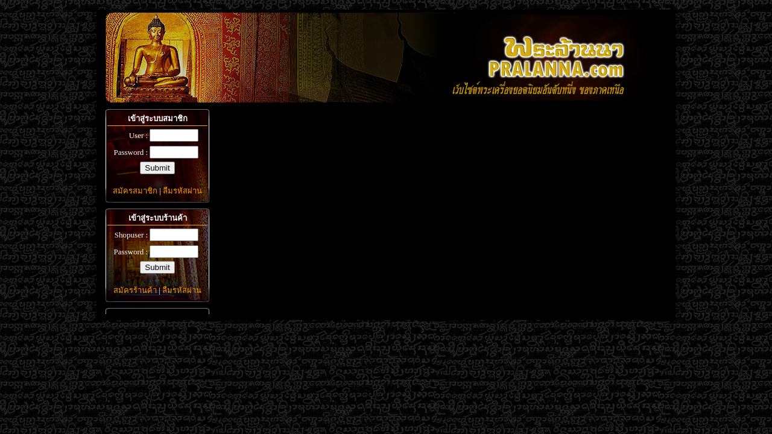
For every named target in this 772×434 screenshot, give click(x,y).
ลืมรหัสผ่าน (182, 190)
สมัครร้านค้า (135, 290)
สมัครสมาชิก (135, 190)
